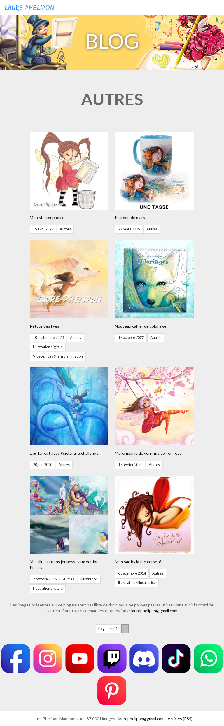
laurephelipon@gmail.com (154, 610)
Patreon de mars (130, 217)
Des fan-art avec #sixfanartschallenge (64, 453)
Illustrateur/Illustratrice (137, 582)
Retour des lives (44, 325)
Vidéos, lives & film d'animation (58, 356)
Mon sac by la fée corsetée (139, 561)
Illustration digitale (48, 347)
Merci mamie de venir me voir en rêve (148, 453)
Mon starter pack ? (47, 217)
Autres (65, 229)
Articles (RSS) (180, 718)
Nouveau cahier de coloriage (140, 325)
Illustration (89, 579)
